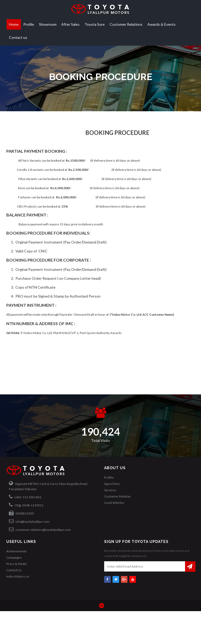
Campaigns (14, 557)
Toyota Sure (95, 24)
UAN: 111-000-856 (25, 496)
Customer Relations (126, 24)
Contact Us (14, 570)
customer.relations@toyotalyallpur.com (40, 529)
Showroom (48, 24)
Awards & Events (161, 24)
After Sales (70, 24)
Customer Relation (117, 496)
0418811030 (21, 513)
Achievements (16, 551)
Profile (28, 24)
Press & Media (16, 564)
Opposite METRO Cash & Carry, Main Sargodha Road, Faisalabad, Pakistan (48, 486)
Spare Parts (112, 484)
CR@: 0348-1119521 (26, 504)
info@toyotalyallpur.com (29, 521)
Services (110, 490)
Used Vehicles (114, 503)
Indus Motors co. (18, 576)
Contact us (18, 37)
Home (14, 24)
